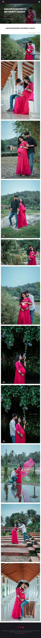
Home (5, 19)
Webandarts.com (22, 633)
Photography (11, 19)
